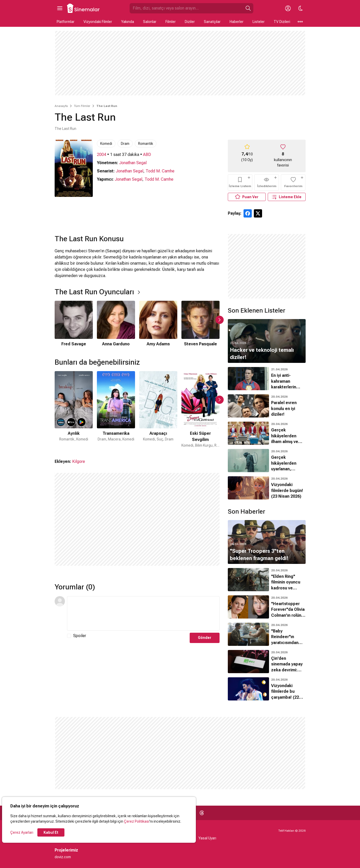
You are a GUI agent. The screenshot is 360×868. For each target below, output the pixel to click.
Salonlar (149, 22)
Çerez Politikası (136, 821)
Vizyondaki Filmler (97, 22)
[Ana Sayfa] (83, 8)
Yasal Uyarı (207, 838)
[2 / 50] (116, 409)
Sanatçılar (212, 22)
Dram (125, 143)
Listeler (259, 22)
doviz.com (63, 857)
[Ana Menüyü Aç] (60, 8)
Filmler (170, 22)
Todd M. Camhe (160, 171)
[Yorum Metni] (143, 613)
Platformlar (65, 22)
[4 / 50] (200, 409)
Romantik (145, 143)
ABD (147, 154)
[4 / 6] (200, 324)
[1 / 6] (74, 324)
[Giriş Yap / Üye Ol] (288, 8)
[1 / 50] (74, 409)
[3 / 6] (158, 324)
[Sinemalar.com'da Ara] (186, 8)
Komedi (106, 143)
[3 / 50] (158, 409)
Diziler (190, 22)
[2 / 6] (116, 324)
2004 (101, 154)
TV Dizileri (282, 22)
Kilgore (78, 461)
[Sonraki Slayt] (219, 320)
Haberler (237, 22)
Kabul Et (51, 832)
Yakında (127, 22)
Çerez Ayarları (21, 832)
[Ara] (248, 8)
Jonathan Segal (133, 162)
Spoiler (79, 635)
